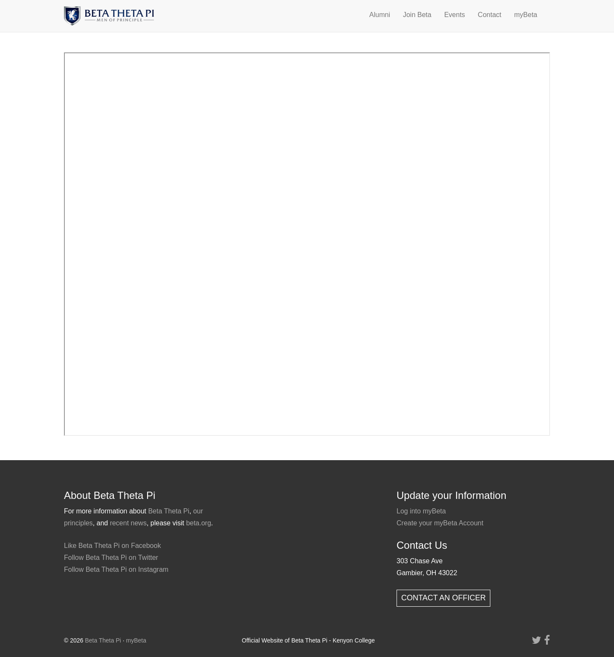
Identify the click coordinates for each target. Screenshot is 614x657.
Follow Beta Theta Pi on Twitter (111, 557)
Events (454, 14)
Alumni (379, 14)
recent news (128, 523)
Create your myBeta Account (440, 523)
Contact (489, 14)
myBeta (525, 14)
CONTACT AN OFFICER (443, 598)
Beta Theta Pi (168, 511)
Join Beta (417, 14)
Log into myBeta (421, 511)
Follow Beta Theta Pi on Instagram (116, 569)
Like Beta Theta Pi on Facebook (112, 545)
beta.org (198, 523)
